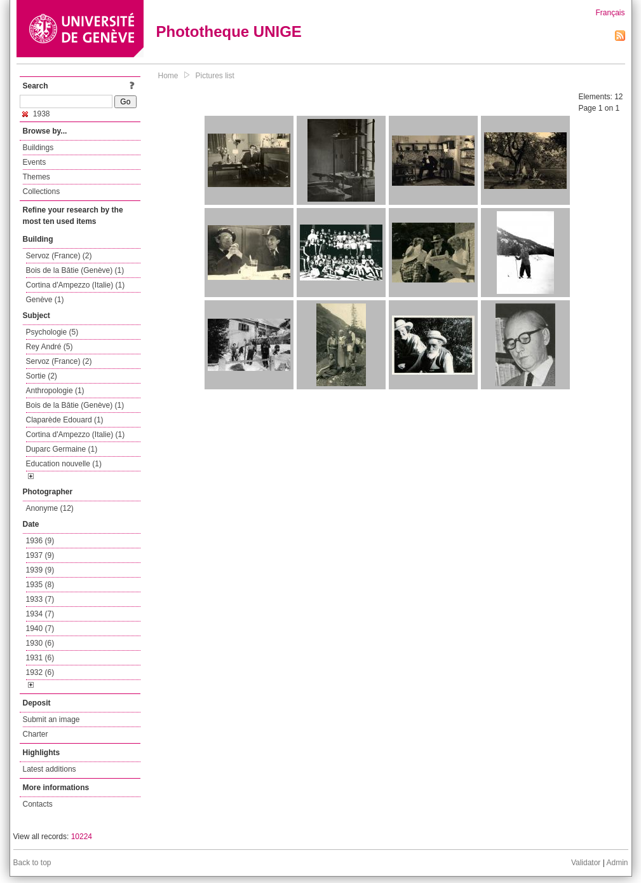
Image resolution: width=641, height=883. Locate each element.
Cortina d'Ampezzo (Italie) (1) (75, 285)
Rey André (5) (49, 346)
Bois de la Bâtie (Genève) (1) (75, 270)
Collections (41, 191)
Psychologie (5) (52, 332)
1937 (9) (40, 555)
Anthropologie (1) (55, 390)
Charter (35, 734)
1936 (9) (40, 540)
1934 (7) (40, 613)
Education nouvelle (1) (64, 463)
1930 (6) (40, 643)
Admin (617, 862)
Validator (585, 862)
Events (34, 162)
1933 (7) (40, 599)
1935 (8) (40, 584)
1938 (36, 113)
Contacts (38, 804)
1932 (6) (40, 672)
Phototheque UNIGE (229, 31)
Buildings (38, 147)
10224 (81, 836)
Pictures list (215, 75)
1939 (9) (40, 570)
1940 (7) (40, 628)
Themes (36, 176)
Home (168, 75)
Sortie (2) (41, 376)
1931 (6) (40, 657)
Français (609, 12)
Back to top (32, 862)
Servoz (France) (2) (59, 255)
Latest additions (49, 769)
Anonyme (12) (50, 508)
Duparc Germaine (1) (62, 449)
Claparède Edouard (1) (65, 419)
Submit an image (51, 719)
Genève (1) (45, 299)
